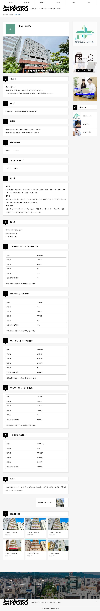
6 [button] (33, 70)
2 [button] (26, 70)
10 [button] (39, 70)
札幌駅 (39, 584)
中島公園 (53, 584)
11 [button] (41, 70)
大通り (39, 587)
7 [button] (35, 70)
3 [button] (28, 70)
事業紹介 (42, 2)
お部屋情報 (26, 2)
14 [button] (46, 70)
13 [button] (44, 70)
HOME (11, 2)
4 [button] (30, 70)
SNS (73, 2)
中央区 (52, 587)
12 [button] (43, 70)
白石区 (39, 589)
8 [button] (36, 70)
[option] (36, 54)
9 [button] (38, 70)
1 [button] (25, 70)
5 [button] (31, 70)
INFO (89, 2)
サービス (58, 2)
